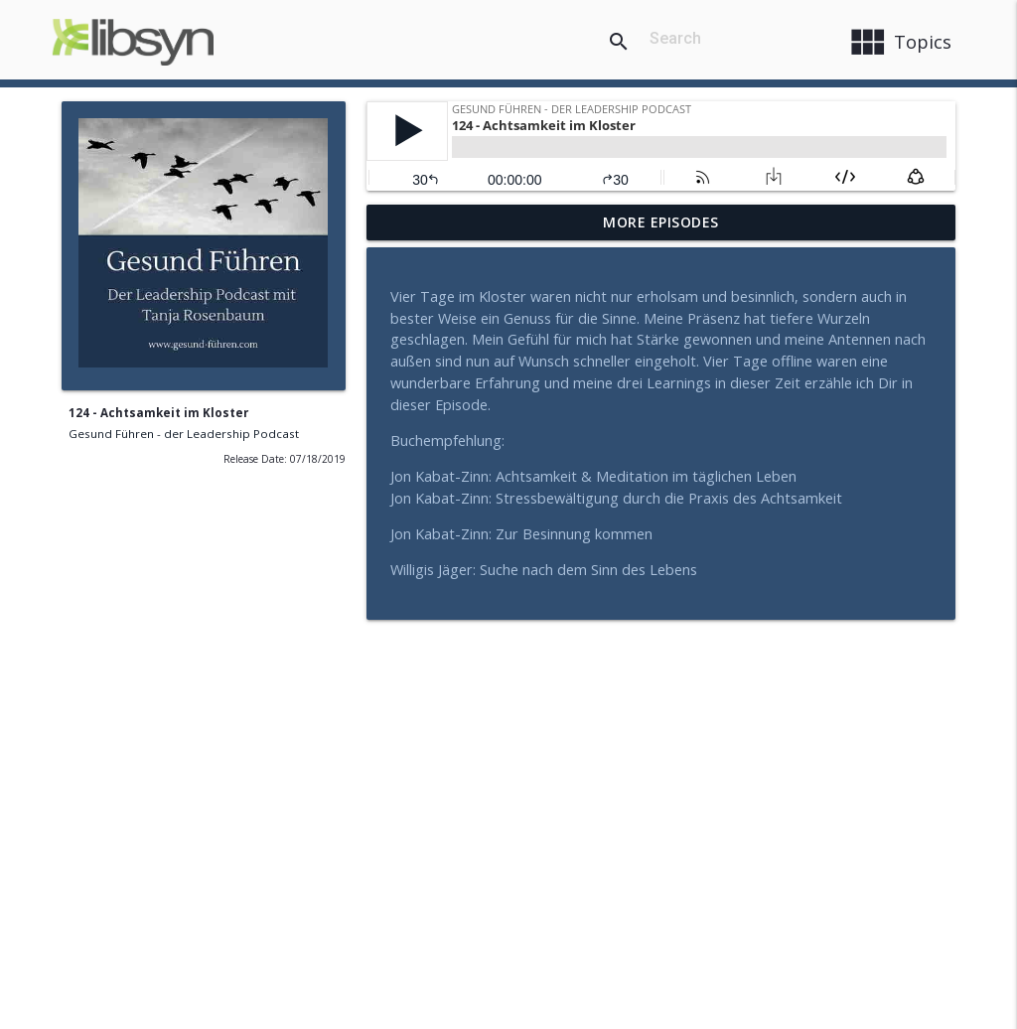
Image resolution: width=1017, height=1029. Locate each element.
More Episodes (661, 222)
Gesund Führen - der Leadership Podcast (184, 433)
